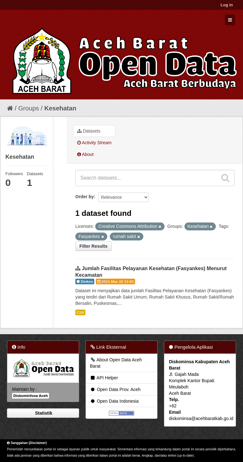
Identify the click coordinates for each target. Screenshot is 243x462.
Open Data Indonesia (114, 401)
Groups (28, 108)
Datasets (88, 130)
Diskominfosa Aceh (30, 396)
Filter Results (93, 246)
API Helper (104, 377)
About (85, 154)
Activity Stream (94, 142)
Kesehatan (60, 108)
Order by (84, 196)
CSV (80, 312)
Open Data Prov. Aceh (115, 389)
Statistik (43, 413)
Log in (227, 5)
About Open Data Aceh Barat (116, 363)
